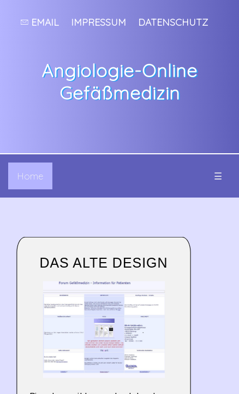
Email (40, 22)
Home (30, 176)
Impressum (98, 22)
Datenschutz (173, 22)
